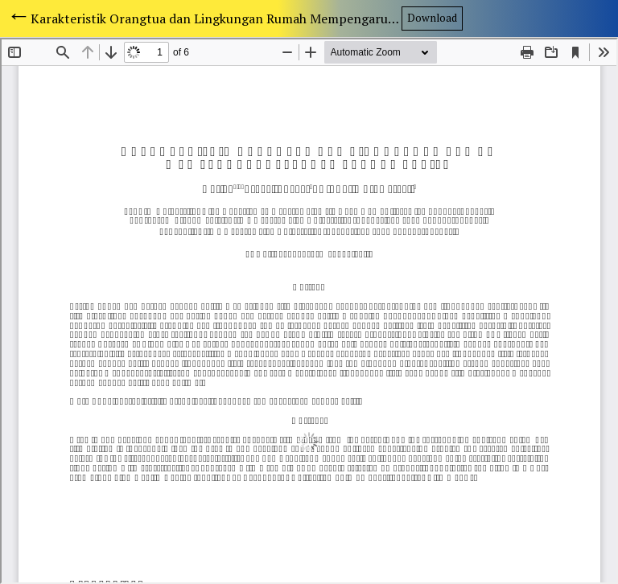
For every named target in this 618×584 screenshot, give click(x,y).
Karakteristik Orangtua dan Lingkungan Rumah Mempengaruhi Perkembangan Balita (216, 18)
